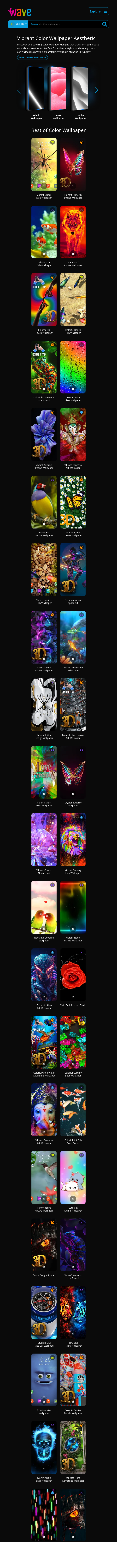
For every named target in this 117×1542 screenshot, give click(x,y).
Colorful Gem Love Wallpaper (44, 804)
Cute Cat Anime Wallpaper (73, 1209)
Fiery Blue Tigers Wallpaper (73, 1344)
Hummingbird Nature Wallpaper (44, 1209)
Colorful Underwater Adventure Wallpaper (44, 1074)
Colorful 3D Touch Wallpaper (44, 331)
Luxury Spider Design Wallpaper (44, 737)
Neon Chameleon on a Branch (73, 1277)
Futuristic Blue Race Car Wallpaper (44, 1344)
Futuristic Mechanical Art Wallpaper (73, 737)
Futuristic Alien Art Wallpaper (44, 1007)
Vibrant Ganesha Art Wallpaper (73, 466)
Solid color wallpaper (32, 57)
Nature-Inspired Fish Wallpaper (44, 601)
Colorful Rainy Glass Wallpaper (73, 399)
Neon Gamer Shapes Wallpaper (44, 669)
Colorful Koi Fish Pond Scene (73, 1142)
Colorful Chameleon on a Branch (44, 399)
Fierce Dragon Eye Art (44, 1275)
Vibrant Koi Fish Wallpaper (44, 264)
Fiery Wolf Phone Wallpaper (73, 264)
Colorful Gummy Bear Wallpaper (73, 1074)
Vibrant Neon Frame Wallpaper (73, 939)
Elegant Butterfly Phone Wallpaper (73, 196)
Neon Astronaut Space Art (73, 601)
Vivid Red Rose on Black (73, 1005)
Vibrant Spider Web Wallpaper (44, 196)
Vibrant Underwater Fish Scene (73, 669)
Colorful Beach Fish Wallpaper (73, 331)
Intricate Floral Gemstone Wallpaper (73, 1479)
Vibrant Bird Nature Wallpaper (44, 534)
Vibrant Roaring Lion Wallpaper (73, 872)
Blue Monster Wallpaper (44, 1412)
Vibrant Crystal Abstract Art (44, 872)
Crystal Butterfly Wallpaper (73, 804)
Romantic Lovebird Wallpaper (44, 939)
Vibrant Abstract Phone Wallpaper (44, 466)
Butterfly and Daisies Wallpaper (73, 534)
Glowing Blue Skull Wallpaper (44, 1479)
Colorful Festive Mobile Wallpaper (73, 1412)
